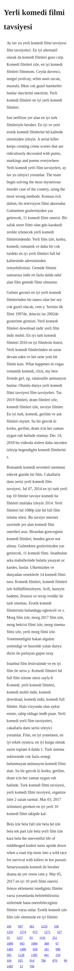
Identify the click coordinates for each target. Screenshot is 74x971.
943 (22, 943)
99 (65, 960)
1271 (47, 932)
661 (32, 926)
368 (46, 943)
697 (20, 926)
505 (9, 955)
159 (57, 955)
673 (35, 932)
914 (32, 960)
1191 (42, 937)
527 (59, 932)
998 (58, 949)
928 (35, 949)
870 (54, 960)
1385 (34, 955)
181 (46, 949)
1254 (44, 926)
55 (8, 937)
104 (9, 960)
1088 (10, 943)
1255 (10, 932)
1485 (10, 949)
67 (57, 943)
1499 (23, 949)
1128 (21, 955)
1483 (10, 966)
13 (21, 966)
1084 (34, 943)
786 (43, 960)
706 (32, 966)
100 (56, 926)
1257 (20, 937)
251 (54, 937)
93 (31, 937)
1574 (23, 932)
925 (20, 960)
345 (9, 926)
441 (46, 955)
